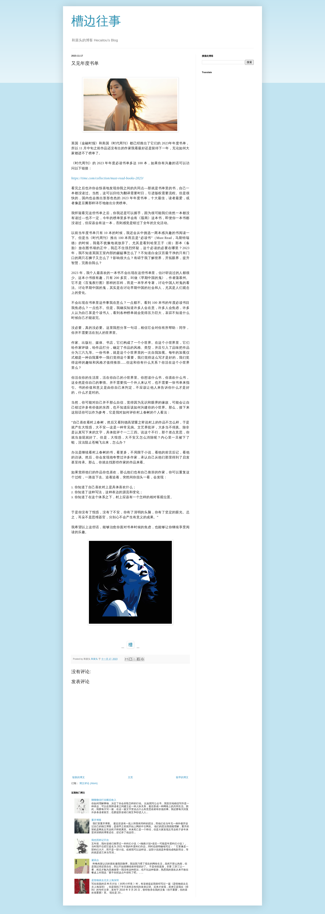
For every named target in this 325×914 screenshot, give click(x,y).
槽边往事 (96, 21)
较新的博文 (78, 777)
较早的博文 (182, 777)
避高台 (95, 860)
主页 (130, 777)
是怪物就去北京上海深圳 (105, 880)
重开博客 (96, 820)
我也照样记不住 (100, 840)
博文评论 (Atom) (88, 783)
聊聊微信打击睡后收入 (103, 799)
